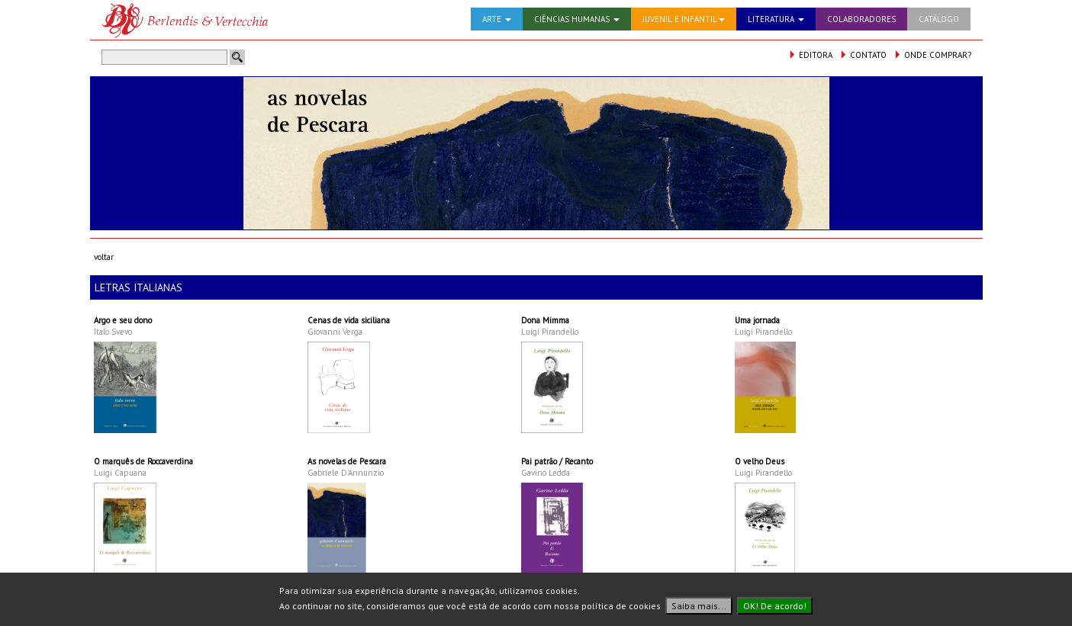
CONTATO (863, 55)
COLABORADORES (861, 19)
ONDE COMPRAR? (932, 55)
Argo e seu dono (123, 320)
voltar (104, 257)
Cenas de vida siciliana (348, 320)
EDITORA (810, 55)
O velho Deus (759, 461)
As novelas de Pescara (346, 461)
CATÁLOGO (939, 19)
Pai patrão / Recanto (557, 461)
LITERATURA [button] (776, 19)
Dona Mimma (545, 320)
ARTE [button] (496, 19)
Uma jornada (757, 320)
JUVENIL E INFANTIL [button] (683, 19)
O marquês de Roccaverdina (143, 461)
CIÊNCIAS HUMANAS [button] (577, 19)
